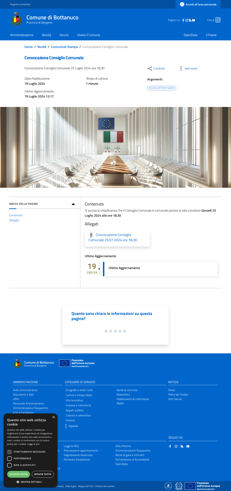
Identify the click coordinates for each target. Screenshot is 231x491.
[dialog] (30, 450)
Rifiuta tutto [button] (42, 474)
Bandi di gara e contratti (130, 455)
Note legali (70, 486)
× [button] (53, 417)
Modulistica (123, 394)
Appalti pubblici (75, 410)
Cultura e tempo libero (79, 395)
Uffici (16, 399)
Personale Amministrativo (28, 403)
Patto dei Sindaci (178, 394)
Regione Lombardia (20, 4)
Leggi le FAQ (71, 446)
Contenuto (16, 215)
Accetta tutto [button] (18, 474)
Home (28, 46)
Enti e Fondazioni (23, 412)
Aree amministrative (25, 390)
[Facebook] (178, 20)
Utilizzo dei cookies (105, 486)
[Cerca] (216, 20)
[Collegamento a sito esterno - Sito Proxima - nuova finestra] (168, 486)
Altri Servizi (175, 399)
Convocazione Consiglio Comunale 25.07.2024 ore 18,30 (112, 237)
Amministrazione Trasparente (30, 408)
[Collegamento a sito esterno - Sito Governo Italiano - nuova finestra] (179, 486)
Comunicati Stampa (64, 46)
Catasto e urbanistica (78, 415)
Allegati (14, 220)
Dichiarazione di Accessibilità (132, 459)
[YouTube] (189, 20)
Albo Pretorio (123, 446)
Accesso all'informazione (162, 88)
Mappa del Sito (85, 486)
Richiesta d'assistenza (77, 459)
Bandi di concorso (127, 390)
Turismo (70, 420)
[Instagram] (182, 20)
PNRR (120, 403)
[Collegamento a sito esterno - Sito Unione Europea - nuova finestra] (76, 364)
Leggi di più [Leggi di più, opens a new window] (33, 444)
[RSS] (185, 20)
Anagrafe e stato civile (79, 390)
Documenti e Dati (23, 394)
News (171, 390)
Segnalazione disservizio (78, 455)
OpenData (122, 464)
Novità (41, 46)
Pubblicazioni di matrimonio (133, 399)
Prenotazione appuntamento (81, 450)
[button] (70, 426)
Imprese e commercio (78, 405)
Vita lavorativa (74, 400)
